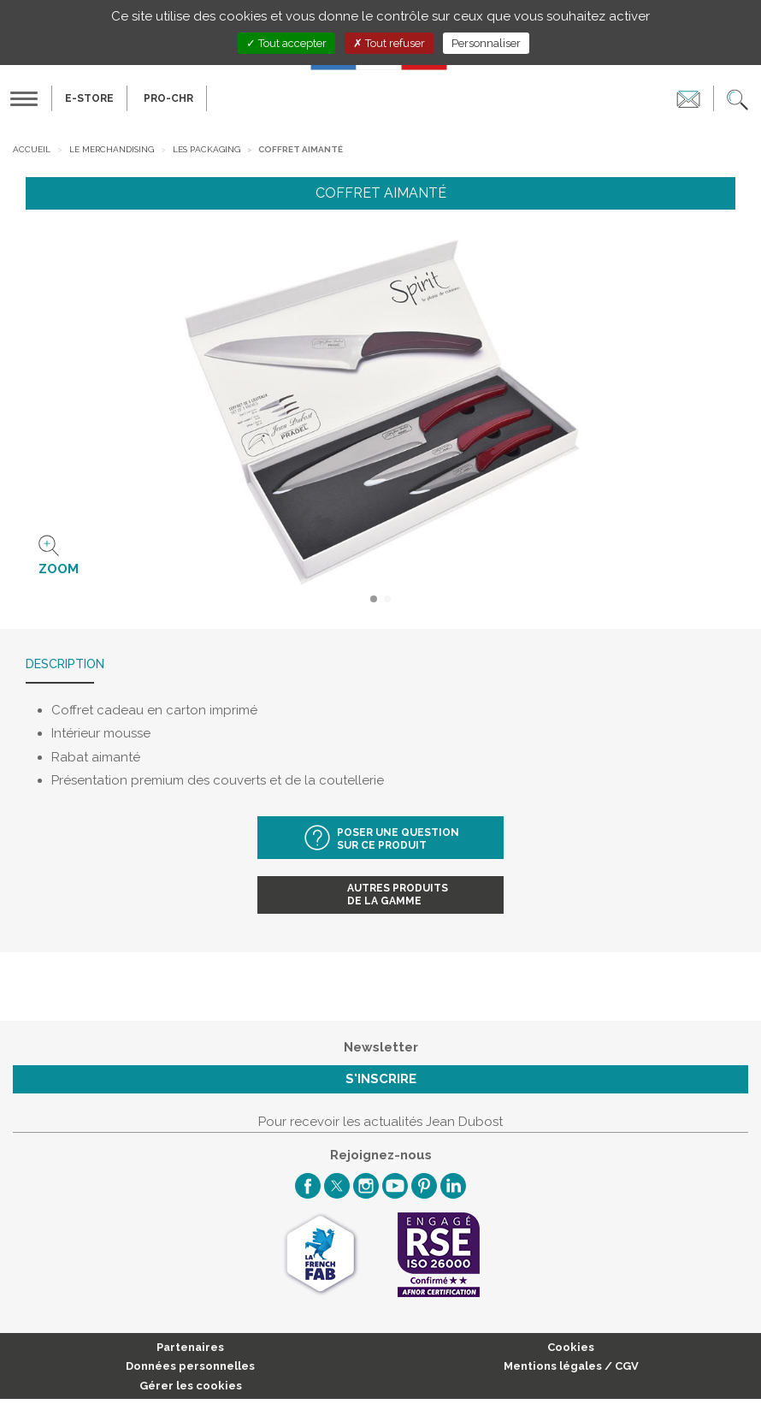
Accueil (31, 149)
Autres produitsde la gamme (397, 894)
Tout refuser (389, 43)
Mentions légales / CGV (571, 1366)
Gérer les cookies (190, 1385)
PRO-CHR (168, 98)
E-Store (89, 98)
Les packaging (206, 149)
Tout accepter (286, 43)
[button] (737, 98)
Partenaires (190, 1347)
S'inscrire (380, 1079)
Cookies (570, 1347)
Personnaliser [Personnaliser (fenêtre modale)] (486, 43)
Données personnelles (190, 1366)
